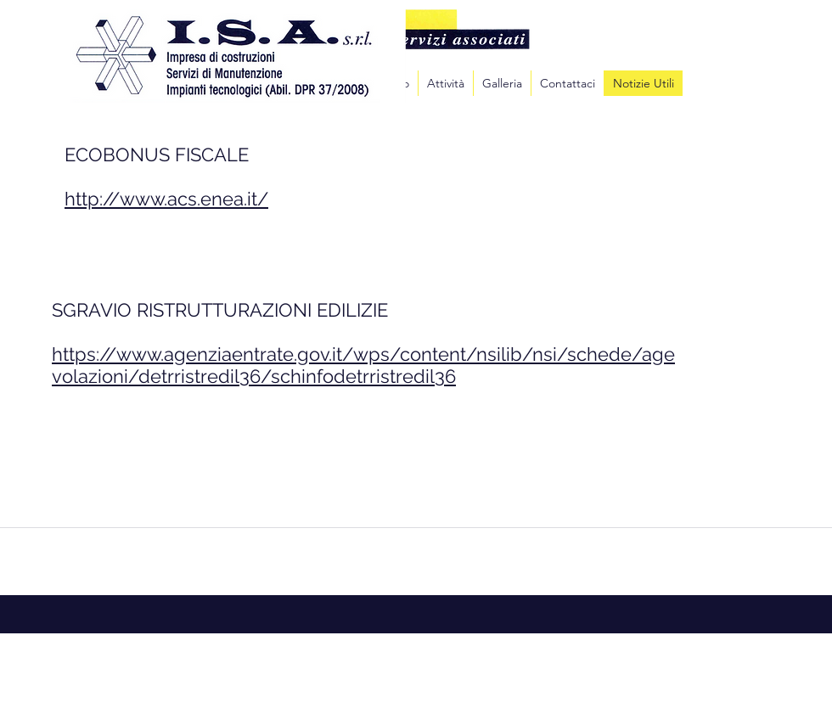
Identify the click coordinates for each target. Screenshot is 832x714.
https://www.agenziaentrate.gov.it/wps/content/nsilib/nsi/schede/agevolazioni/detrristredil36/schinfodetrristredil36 (363, 365)
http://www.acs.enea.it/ (166, 199)
